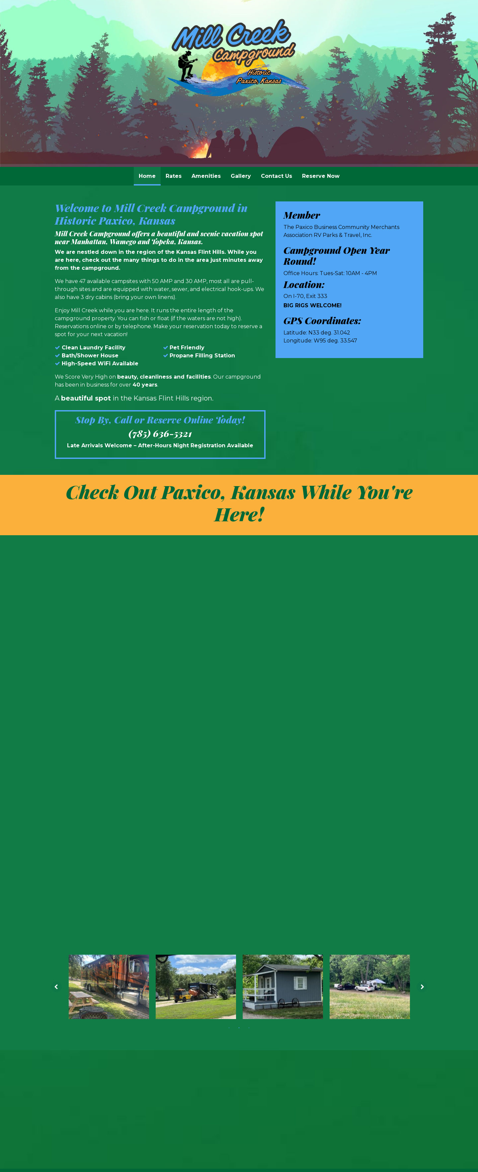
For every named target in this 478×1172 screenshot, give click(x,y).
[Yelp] (235, 814)
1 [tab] (229, 659)
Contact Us (276, 176)
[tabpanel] (109, 618)
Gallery (241, 176)
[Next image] (424, 618)
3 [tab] (249, 659)
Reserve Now (321, 176)
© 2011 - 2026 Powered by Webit (102, 887)
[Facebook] (221, 814)
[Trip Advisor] (253, 814)
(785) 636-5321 (160, 433)
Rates (174, 176)
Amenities (206, 176)
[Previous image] (54, 618)
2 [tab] (239, 659)
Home (150, 174)
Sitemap (310, 887)
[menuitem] (147, 176)
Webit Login (403, 887)
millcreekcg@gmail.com (239, 847)
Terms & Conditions (354, 887)
